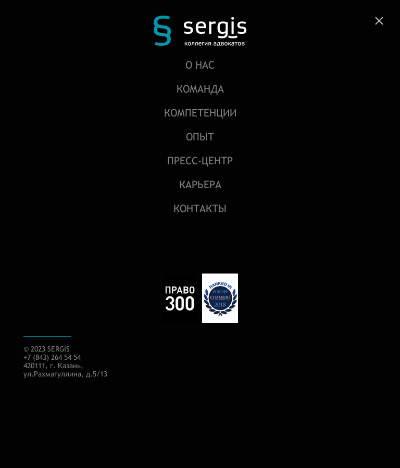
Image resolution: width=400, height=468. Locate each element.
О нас (200, 65)
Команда (200, 89)
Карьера (200, 184)
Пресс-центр (200, 160)
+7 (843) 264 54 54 (52, 357)
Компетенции (200, 113)
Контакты (200, 208)
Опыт (200, 136)
